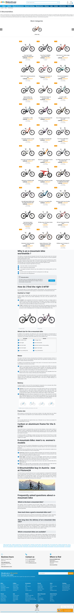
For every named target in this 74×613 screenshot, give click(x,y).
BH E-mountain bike (54, 544)
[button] (1, 29)
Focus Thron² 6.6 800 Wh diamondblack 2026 (45, 56)
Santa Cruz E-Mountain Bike (43, 545)
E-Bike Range (27, 600)
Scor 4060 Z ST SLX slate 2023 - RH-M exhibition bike (63, 160)
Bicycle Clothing (29, 6)
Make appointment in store (6, 566)
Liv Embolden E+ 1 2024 (28, 117)
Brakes (51, 588)
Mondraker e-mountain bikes (36, 544)
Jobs (38, 596)
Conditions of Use (53, 595)
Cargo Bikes (15, 590)
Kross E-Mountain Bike (26, 544)
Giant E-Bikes (40, 590)
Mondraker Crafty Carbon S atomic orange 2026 (45, 160)
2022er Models (15, 599)
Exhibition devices (16, 595)
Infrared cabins (3, 599)
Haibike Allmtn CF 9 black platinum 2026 (28, 77)
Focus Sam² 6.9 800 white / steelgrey (63, 139)
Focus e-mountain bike (33, 545)
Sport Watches (3, 598)
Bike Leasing (52, 600)
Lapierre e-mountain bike (18, 546)
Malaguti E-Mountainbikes (48, 546)
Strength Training (4, 596)
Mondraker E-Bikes (41, 588)
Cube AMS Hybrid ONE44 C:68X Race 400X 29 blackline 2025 (27, 202)
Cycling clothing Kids (65, 587)
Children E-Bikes (15, 588)
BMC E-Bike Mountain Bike (39, 546)
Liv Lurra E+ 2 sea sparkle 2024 (45, 201)
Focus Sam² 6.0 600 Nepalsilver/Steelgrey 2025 (27, 56)
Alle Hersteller (67, 546)
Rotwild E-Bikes (40, 586)
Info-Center (62, 6)
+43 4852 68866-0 (31, 559)
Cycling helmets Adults (66, 588)
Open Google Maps (53, 564)
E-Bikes (9, 6)
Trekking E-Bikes (16, 587)
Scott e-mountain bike (52, 545)
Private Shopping (40, 599)
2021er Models (15, 598)
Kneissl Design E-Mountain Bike (28, 546)
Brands (70, 6)
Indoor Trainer (3, 590)
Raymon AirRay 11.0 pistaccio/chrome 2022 (27, 97)
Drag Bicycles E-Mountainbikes (59, 546)
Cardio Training (3, 595)
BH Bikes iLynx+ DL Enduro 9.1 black (63, 244)
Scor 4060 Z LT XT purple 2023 (45, 138)
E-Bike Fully (37, 34)
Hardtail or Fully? (28, 596)
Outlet (56, 6)
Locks (26, 584)
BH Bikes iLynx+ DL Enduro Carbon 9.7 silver (45, 223)
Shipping (51, 596)
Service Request (40, 598)
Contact (39, 600)
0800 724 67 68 (31, 561)
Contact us (52, 280)
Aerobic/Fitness (3, 600)
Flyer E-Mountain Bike (46, 544)
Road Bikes (2, 584)
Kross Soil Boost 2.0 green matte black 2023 (63, 118)
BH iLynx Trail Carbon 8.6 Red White (63, 223)
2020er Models (15, 596)
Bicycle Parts (39, 6)
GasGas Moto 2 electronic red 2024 (45, 180)
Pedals (51, 584)
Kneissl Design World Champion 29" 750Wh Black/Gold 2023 (63, 181)
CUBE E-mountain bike (7, 544)
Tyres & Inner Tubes (53, 586)
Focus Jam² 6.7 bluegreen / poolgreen (62, 77)
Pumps (26, 588)
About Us (39, 595)
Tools (26, 587)
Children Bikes (3, 588)
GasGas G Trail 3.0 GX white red (45, 76)
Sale (51, 6)
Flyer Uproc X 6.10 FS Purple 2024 (45, 117)
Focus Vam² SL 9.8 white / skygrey (28, 159)
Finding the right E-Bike (29, 595)
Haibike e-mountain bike (16, 544)
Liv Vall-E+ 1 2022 (62, 97)
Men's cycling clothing (66, 586)
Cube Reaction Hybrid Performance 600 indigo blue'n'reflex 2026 (28, 223)
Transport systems (28, 590)
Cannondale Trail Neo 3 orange (27, 138)
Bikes (4, 6)
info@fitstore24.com (32, 562)
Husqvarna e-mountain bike (14, 545)
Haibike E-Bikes (40, 587)
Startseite (2, 7)
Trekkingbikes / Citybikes (5, 587)
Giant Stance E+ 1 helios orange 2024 (62, 56)
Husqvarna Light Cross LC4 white (63, 201)
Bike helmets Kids (65, 590)
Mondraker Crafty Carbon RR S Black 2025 (28, 244)
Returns (51, 598)
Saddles (51, 587)
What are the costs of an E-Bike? (30, 599)
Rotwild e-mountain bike (62, 544)
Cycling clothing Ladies (66, 584)
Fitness (47, 6)
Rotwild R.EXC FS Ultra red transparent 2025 (45, 97)
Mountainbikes (3, 586)
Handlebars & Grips (53, 590)
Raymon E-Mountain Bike (24, 545)
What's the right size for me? (30, 598)
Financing (51, 599)
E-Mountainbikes (16, 584)
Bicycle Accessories (18, 6)
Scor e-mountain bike (9, 546)
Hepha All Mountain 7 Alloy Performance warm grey (45, 244)
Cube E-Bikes (40, 584)
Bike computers (28, 586)
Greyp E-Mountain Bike (61, 545)
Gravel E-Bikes (15, 586)
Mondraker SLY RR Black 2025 (28, 180)
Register (71, 573)
